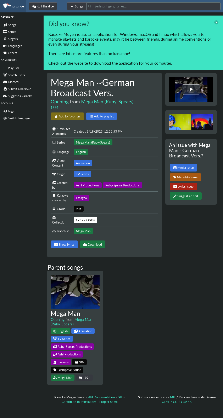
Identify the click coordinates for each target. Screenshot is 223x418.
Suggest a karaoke (18, 96)
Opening (60, 101)
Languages (12, 46)
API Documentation (101, 397)
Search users (14, 75)
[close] (216, 22)
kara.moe (13, 6)
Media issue (183, 167)
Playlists (11, 68)
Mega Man (65, 313)
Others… (11, 53)
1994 (54, 107)
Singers (10, 39)
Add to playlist (101, 116)
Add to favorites (67, 116)
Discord (10, 82)
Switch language (16, 118)
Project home (108, 402)
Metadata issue (185, 177)
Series (9, 32)
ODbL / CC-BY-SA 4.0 (177, 402)
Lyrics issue (183, 186)
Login (9, 111)
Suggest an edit (185, 196)
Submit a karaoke (17, 89)
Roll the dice (43, 6)
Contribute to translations (79, 402)
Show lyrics (64, 244)
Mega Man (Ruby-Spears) (107, 101)
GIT (120, 397)
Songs (76, 6)
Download (92, 244)
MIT (173, 397)
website (81, 63)
